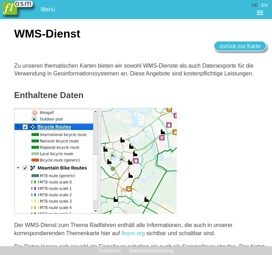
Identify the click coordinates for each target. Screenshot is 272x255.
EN (264, 5)
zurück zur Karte (240, 46)
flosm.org (133, 233)
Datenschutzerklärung (151, 250)
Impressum (109, 250)
